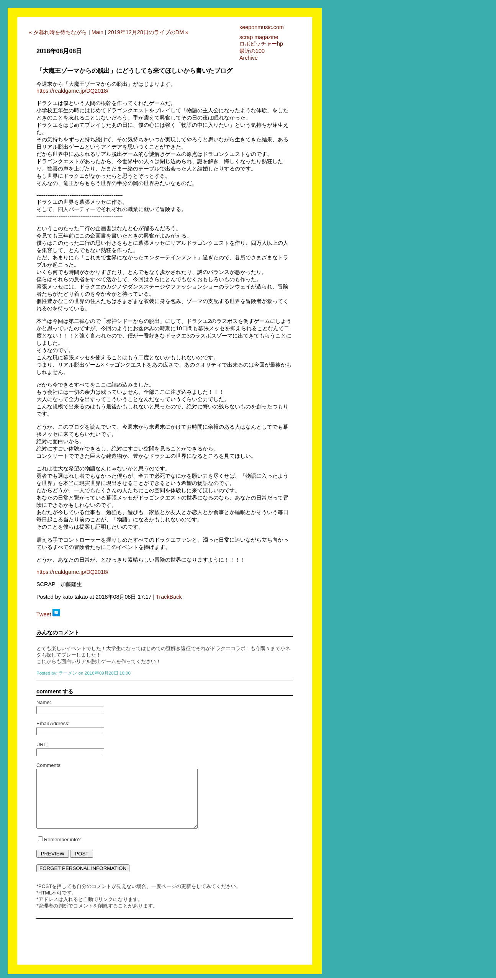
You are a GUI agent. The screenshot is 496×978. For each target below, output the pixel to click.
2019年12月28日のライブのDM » (148, 32)
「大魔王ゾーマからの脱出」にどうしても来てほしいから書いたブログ (134, 70)
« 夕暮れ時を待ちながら (58, 32)
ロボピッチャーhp (261, 44)
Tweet (43, 614)
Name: (43, 702)
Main (97, 32)
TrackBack (169, 597)
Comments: (49, 765)
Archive (248, 58)
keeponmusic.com (261, 27)
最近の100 (252, 51)
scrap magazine (258, 37)
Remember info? (62, 839)
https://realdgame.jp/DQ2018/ (72, 91)
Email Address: (52, 723)
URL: (42, 744)
